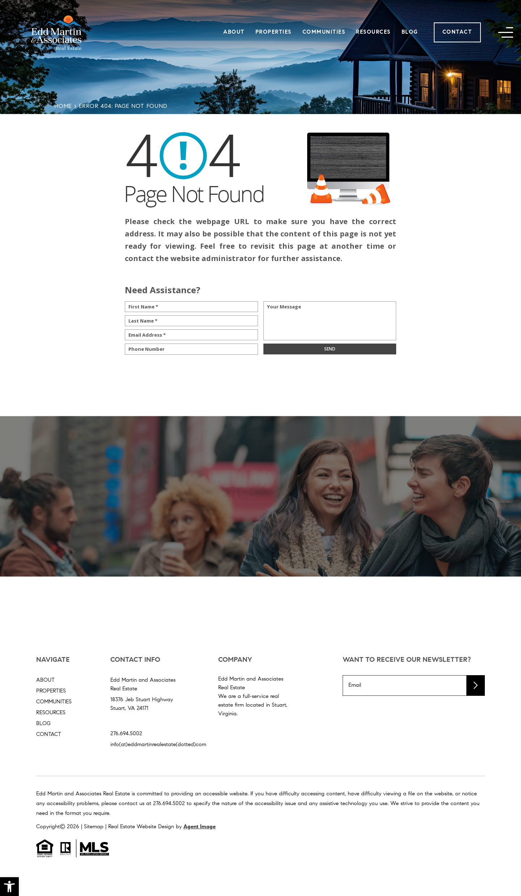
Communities (324, 32)
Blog (410, 32)
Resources (373, 32)
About (234, 32)
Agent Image (199, 827)
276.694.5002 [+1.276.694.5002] (126, 734)
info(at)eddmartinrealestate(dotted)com (158, 745)
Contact (457, 32)
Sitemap (93, 827)
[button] (9, 886)
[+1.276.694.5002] (169, 804)
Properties (273, 32)
